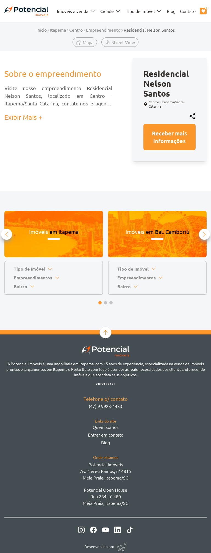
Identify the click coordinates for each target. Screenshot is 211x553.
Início (42, 29)
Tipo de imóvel (144, 11)
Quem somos (105, 427)
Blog (171, 11)
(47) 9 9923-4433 (105, 406)
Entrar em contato (105, 434)
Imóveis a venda (76, 11)
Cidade (110, 11)
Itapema (58, 29)
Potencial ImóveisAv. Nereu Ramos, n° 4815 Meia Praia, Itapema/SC (105, 471)
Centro (76, 29)
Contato (188, 11)
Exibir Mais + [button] (23, 117)
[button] (6, 234)
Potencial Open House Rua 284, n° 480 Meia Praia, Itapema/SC (105, 496)
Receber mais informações (169, 137)
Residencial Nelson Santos (149, 29)
